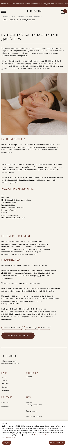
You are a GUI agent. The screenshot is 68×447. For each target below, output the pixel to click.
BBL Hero (5, 384)
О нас (4, 377)
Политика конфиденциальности (34, 403)
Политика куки (31, 411)
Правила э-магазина (34, 417)
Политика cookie (38, 435)
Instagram (5, 402)
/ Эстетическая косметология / (28, 16)
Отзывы (5, 387)
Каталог (29, 377)
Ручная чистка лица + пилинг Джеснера (18, 20)
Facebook (5, 407)
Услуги (13, 16)
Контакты (5, 390)
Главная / (5, 16)
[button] (18, 336)
